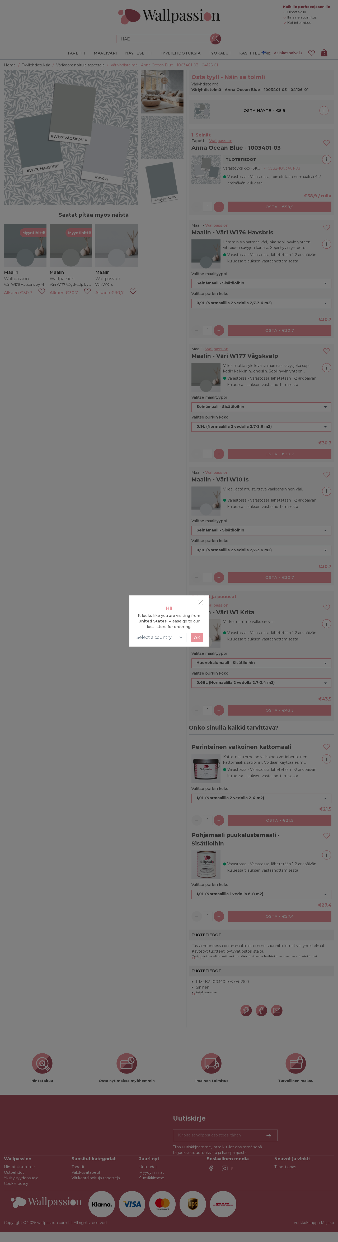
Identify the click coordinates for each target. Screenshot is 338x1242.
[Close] (200, 602)
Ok (197, 637)
